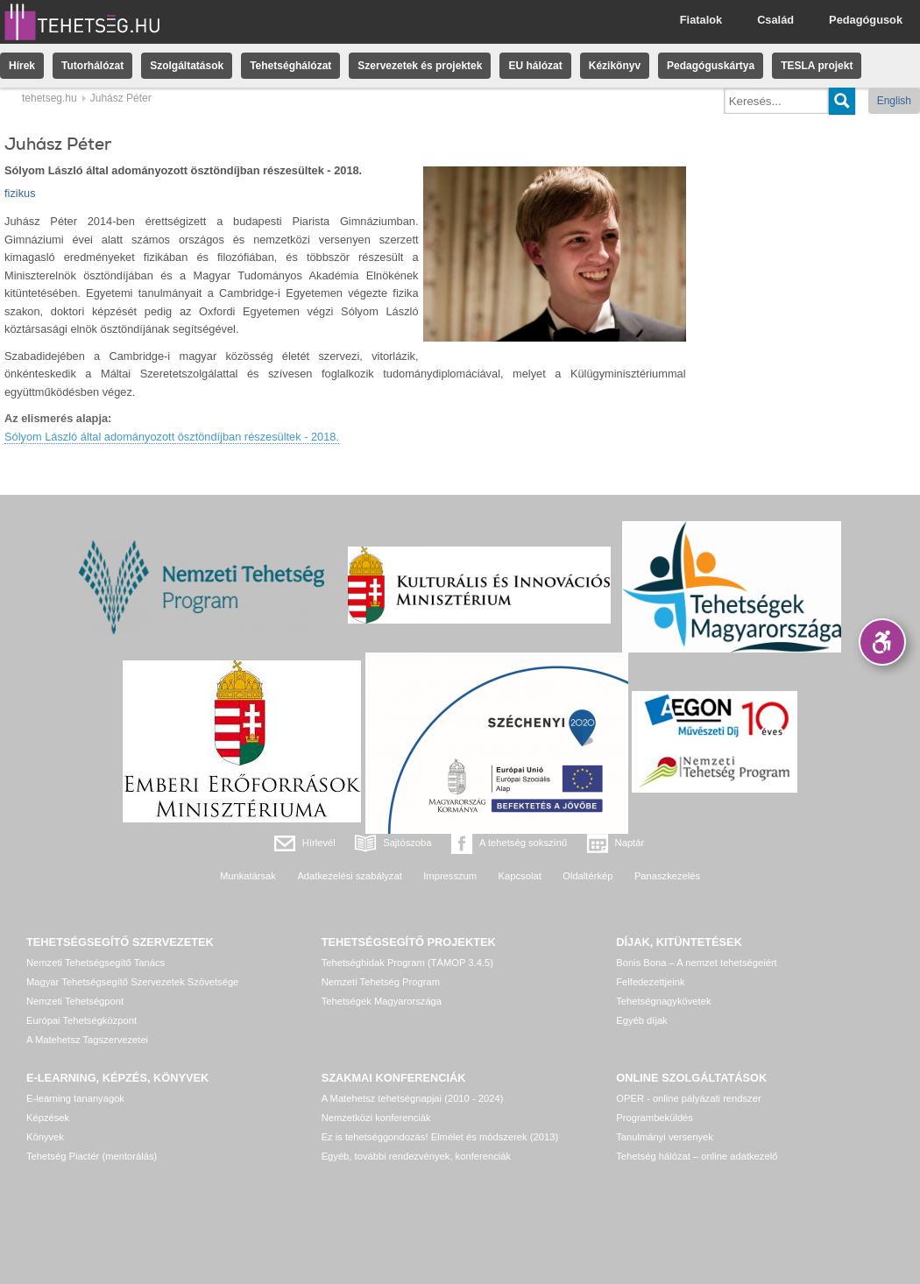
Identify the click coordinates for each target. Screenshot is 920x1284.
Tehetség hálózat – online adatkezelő (696, 1156)
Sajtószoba (407, 842)
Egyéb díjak (641, 1020)
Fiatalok (701, 19)
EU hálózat (535, 66)
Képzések (47, 1117)
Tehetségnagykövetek (663, 1001)
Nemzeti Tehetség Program (381, 982)
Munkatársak (248, 876)
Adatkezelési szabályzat (349, 876)
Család (775, 19)
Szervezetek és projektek (419, 66)
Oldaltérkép (587, 876)
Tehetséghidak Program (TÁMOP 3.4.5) (407, 962)
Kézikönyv (614, 66)
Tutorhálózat (92, 66)
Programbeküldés (654, 1117)
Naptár (630, 842)
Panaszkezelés (667, 876)
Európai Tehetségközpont (81, 1020)
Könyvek (45, 1137)
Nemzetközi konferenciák (376, 1117)
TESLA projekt (817, 66)
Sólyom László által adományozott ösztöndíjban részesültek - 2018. (171, 436)
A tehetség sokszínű (523, 842)
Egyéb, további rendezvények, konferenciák (416, 1156)
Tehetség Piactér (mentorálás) (91, 1156)
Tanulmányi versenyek (664, 1137)
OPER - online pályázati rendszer (688, 1098)
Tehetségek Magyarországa (382, 1001)
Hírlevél (319, 842)
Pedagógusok (865, 19)
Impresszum (450, 876)
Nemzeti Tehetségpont (75, 1001)
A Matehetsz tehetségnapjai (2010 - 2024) (413, 1098)
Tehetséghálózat (290, 66)
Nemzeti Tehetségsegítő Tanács (95, 962)
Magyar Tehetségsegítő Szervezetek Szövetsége (132, 982)
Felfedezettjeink (650, 982)
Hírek (22, 66)
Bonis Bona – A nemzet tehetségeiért (696, 962)
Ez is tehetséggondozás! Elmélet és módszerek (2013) (440, 1137)
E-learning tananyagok (75, 1098)
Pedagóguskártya (710, 66)
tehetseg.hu (49, 98)
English (894, 101)
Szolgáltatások (186, 66)
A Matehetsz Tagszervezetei (87, 1039)
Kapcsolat (520, 876)
